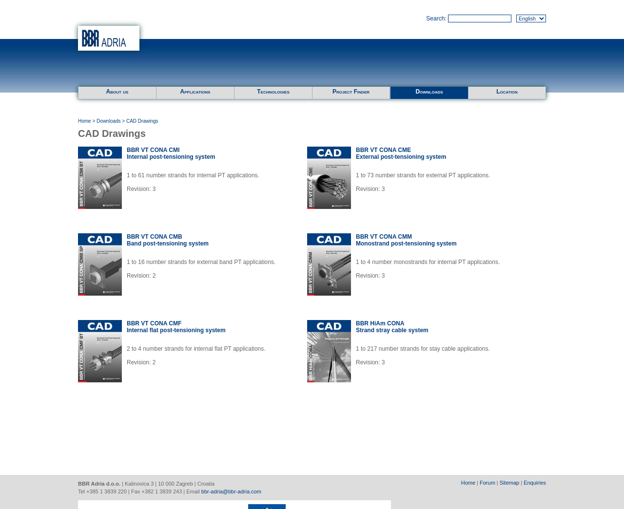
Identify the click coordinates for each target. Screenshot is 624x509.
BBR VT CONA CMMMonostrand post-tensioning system (406, 240)
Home (84, 121)
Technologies (273, 91)
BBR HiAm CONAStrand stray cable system (392, 327)
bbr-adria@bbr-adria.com (231, 491)
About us (117, 91)
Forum (487, 483)
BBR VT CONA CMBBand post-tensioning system (168, 240)
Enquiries (535, 483)
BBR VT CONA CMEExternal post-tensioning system (401, 153)
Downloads (429, 91)
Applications (195, 91)
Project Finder (351, 91)
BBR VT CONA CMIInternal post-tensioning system (171, 153)
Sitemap (509, 483)
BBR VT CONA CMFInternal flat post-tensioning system (176, 327)
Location (507, 91)
